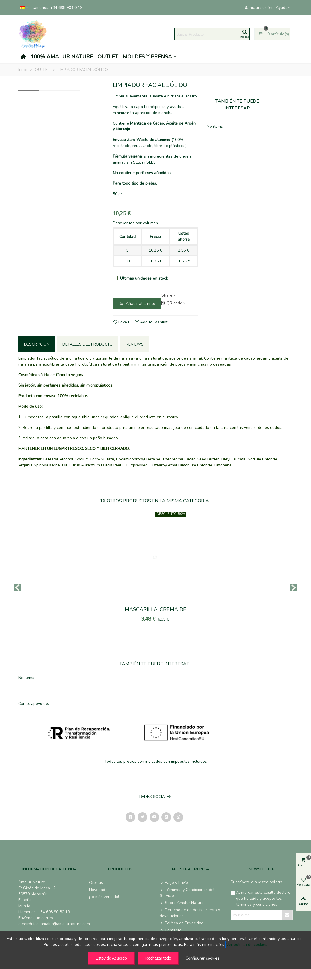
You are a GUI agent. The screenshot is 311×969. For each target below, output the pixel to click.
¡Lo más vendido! (104, 896)
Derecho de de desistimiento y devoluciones (190, 913)
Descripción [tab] (36, 344)
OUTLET (108, 56)
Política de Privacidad (181, 923)
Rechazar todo (158, 958)
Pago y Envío (174, 883)
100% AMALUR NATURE (62, 56)
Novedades (99, 889)
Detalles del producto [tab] (87, 344)
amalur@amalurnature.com (65, 924)
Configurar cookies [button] (202, 958)
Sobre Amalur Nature (182, 903)
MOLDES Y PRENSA (147, 56)
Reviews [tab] (135, 344)
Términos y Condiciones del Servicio (187, 892)
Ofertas (96, 882)
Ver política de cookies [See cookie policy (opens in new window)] (246, 944)
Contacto (170, 930)
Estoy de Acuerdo (111, 958)
